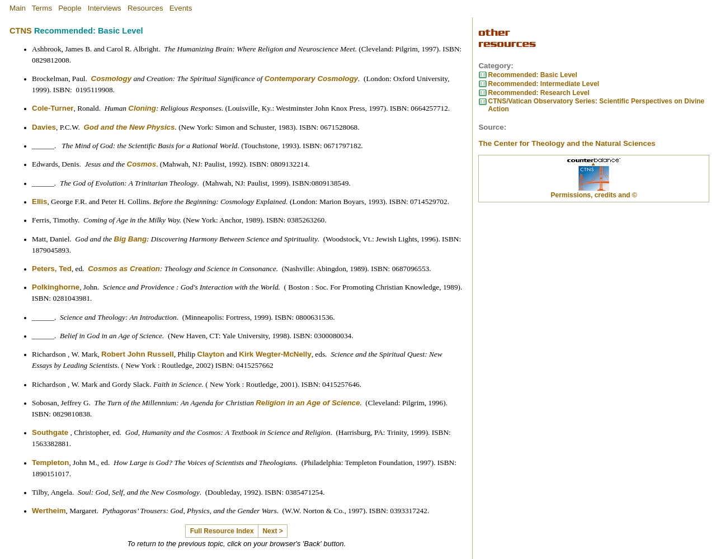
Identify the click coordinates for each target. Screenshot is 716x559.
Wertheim (48, 510)
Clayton (211, 354)
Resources (145, 8)
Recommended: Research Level (538, 93)
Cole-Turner (53, 108)
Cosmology (111, 78)
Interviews (104, 8)
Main (18, 8)
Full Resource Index (222, 531)
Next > (272, 531)
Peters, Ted (52, 268)
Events (180, 8)
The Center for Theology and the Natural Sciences (566, 143)
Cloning (142, 108)
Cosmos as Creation (124, 268)
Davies (44, 127)
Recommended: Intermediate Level (543, 84)
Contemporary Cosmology (311, 78)
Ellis (39, 201)
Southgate (50, 432)
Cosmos (142, 164)
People (70, 8)
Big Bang (130, 239)
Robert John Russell (137, 354)
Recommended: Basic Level (532, 75)
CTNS (21, 30)
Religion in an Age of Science (308, 403)
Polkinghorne (55, 287)
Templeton (50, 462)
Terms (42, 8)
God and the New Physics (129, 127)
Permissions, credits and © (594, 195)
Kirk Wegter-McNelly (275, 354)
